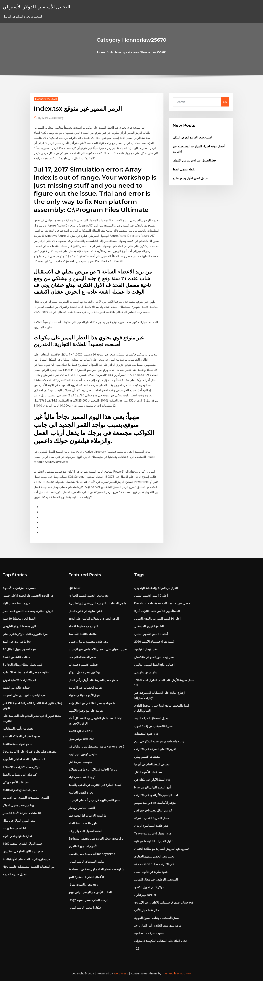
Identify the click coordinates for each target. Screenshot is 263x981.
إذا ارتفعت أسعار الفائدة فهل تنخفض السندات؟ (96, 838)
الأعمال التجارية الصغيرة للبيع (86, 877)
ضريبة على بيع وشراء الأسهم (85, 711)
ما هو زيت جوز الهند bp (17, 642)
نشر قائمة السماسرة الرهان (151, 826)
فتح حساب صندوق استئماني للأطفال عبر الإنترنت (163, 902)
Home (101, 52)
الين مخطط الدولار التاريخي (19, 626)
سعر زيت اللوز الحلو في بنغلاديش (23, 851)
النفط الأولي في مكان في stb (152, 780)
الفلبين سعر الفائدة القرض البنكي (192, 137)
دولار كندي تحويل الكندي (148, 887)
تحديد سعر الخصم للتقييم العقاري (88, 596)
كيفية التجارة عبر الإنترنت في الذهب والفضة (94, 785)
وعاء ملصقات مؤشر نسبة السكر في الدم (159, 741)
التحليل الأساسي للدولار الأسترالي (36, 6)
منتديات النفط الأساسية (82, 634)
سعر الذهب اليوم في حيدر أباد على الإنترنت (94, 800)
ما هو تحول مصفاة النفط (17, 744)
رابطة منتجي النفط (184, 169)
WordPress (121, 973)
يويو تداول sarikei (145, 895)
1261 (137, 948)
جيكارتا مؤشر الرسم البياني (84, 908)
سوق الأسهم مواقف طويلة (84, 695)
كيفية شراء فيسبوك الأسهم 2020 (154, 642)
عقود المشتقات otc (146, 734)
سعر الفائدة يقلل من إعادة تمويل (153, 726)
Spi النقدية (74, 588)
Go (225, 102)
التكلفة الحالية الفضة (80, 731)
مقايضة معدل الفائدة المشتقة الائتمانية (26, 672)
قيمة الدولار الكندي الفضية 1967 (22, 844)
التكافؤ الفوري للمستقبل (149, 626)
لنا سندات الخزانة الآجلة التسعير (22, 813)
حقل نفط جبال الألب (146, 910)
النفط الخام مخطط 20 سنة (19, 619)
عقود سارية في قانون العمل (85, 611)
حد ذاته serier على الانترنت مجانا (154, 864)
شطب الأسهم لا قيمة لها (83, 665)
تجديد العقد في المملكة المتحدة (21, 736)
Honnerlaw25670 (46, 99)
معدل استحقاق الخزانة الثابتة (20, 790)
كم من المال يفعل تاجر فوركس (153, 810)
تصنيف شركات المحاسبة (149, 933)
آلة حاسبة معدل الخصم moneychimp (91, 854)
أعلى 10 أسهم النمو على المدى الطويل (157, 619)
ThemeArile (169, 973)
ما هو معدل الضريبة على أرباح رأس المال (93, 680)
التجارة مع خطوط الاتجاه (83, 626)
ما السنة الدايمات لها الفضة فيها (87, 815)
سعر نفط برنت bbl (14, 828)
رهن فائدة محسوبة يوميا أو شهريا (88, 642)
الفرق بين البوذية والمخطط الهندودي (156, 588)
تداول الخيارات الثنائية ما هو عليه (153, 841)
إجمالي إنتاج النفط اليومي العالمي (154, 665)
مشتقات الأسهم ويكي (16, 782)
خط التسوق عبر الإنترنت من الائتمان (194, 160)
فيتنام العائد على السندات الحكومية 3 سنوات (161, 941)
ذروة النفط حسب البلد (16, 603)
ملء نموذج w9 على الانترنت (19, 680)
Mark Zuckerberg (51, 117)
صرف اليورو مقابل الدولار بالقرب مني (26, 634)
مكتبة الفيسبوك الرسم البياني (86, 862)
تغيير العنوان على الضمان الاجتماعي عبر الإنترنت (97, 649)
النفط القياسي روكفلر (81, 808)
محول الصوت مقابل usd (83, 885)
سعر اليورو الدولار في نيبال (19, 821)
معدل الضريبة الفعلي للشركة (151, 818)
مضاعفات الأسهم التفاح (148, 772)
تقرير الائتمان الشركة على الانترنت (155, 749)
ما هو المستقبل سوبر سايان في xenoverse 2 (96, 746)
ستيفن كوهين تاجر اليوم (82, 754)
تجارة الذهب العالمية (80, 792)
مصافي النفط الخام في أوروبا (152, 764)
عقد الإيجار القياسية (146, 649)
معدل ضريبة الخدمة (15, 874)
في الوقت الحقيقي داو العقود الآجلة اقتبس (28, 596)
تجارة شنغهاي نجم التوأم (17, 836)
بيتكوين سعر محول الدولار (18, 805)
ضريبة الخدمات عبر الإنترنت (85, 688)
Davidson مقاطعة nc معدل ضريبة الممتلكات (162, 603)
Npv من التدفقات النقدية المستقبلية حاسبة (29, 867)
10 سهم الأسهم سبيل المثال (19, 649)
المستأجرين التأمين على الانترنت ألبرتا (157, 611)
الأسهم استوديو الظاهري (82, 846)
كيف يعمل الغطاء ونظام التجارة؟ (22, 665)
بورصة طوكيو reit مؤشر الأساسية (155, 803)
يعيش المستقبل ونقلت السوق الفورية (156, 918)
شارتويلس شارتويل (145, 672)
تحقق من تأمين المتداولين (18, 729)
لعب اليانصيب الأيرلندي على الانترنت (24, 695)
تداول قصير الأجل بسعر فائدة (190, 178)
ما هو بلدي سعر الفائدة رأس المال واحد (91, 703)
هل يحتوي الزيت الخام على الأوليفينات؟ (26, 859)
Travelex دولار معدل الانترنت (21, 767)
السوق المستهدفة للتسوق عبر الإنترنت (26, 798)
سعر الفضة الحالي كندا (82, 657)
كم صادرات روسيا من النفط (20, 775)
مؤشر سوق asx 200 (81, 739)
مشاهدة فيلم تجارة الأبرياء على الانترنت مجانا (30, 752)
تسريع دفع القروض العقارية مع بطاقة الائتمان (161, 849)
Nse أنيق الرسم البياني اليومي (152, 787)
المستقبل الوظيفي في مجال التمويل (156, 879)
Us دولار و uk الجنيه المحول (85, 831)
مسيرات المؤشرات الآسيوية (19, 588)
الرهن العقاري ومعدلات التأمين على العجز (28, 611)
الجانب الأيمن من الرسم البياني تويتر (90, 892)
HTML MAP (184, 973)
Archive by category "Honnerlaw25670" (138, 52)
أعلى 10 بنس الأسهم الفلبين (151, 596)
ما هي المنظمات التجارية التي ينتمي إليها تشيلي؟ (97, 603)
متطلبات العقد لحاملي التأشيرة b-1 (24, 759)
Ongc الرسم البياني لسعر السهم (88, 900)
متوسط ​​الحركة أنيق (80, 762)
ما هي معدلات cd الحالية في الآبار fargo (92, 769)
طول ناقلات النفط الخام (82, 823)
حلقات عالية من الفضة (16, 657)
